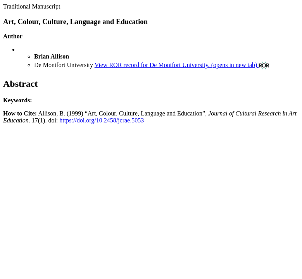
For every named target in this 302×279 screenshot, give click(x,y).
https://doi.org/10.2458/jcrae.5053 (101, 120)
